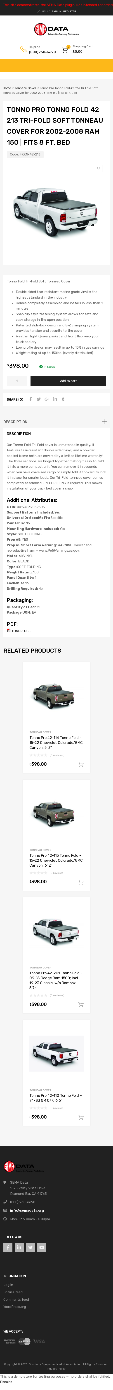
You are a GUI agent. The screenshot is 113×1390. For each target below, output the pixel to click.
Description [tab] (15, 422)
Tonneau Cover (25, 88)
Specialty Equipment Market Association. (55, 1364)
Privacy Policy (56, 1368)
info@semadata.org (27, 1211)
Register (69, 11)
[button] (99, 168)
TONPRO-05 (19, 631)
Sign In (56, 11)
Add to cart (68, 381)
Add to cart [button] (81, 764)
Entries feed (13, 1292)
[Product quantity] (17, 381)
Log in (8, 1285)
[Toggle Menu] (107, 63)
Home (7, 88)
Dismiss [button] (6, 1382)
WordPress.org (14, 1307)
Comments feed (16, 1300)
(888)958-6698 (40, 52)
